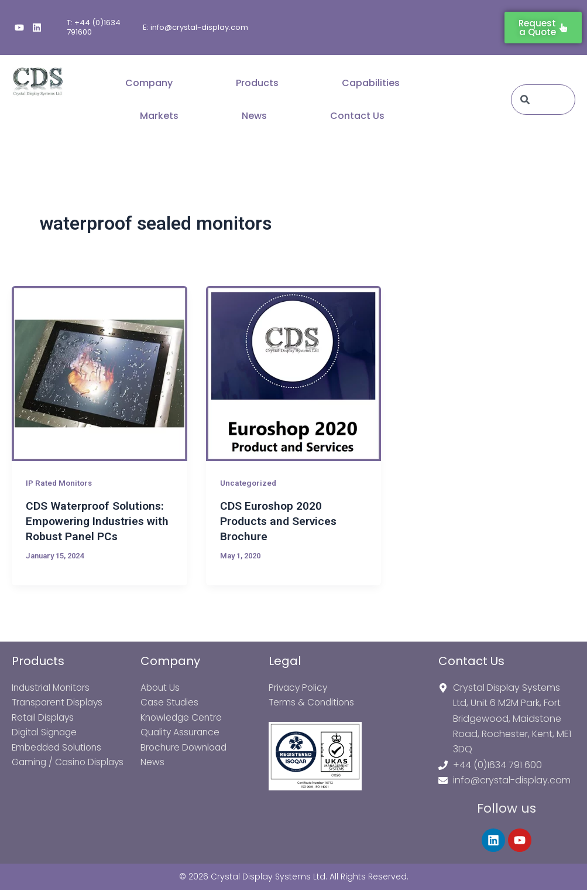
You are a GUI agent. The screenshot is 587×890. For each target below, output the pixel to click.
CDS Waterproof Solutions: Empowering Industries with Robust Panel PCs (97, 521)
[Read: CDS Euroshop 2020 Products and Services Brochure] (294, 374)
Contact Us (357, 115)
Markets (159, 115)
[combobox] (543, 99)
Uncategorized (249, 482)
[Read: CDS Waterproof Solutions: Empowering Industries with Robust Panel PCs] (99, 374)
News (254, 115)
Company (149, 83)
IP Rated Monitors (60, 482)
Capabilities (371, 83)
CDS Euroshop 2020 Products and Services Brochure (281, 521)
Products (257, 83)
